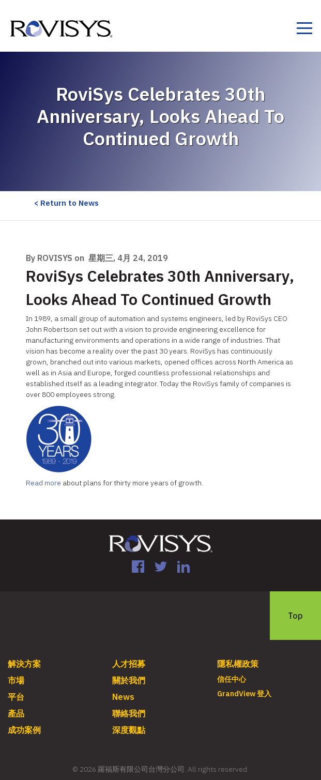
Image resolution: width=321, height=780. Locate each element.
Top (295, 615)
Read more (44, 482)
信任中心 (231, 679)
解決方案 (24, 664)
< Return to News (66, 203)
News (123, 697)
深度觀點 (128, 730)
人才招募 (128, 664)
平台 (16, 697)
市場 (16, 680)
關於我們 (128, 680)
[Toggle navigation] (304, 30)
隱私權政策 (237, 664)
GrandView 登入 (244, 693)
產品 (16, 713)
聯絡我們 (128, 713)
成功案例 (24, 730)
